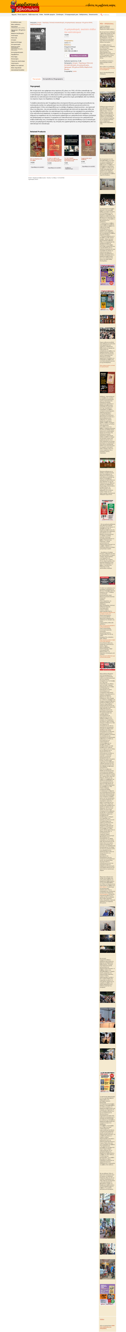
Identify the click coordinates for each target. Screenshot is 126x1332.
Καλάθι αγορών (49, 14)
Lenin (74, 71)
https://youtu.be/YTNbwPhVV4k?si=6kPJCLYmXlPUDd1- (107, 613)
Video (41, 14)
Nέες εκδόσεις (15, 24)
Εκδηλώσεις (83, 14)
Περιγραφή (36, 79)
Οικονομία (14, 35)
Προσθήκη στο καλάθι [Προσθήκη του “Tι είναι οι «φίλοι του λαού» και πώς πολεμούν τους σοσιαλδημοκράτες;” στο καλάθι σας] (54, 168)
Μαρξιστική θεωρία (17, 33)
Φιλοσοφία (14, 59)
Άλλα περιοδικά (16, 68)
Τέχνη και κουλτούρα (18, 61)
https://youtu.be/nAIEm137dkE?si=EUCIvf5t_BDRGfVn (107, 640)
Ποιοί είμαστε (22, 14)
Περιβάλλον (15, 54)
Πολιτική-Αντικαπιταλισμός (56, 22)
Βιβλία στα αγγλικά (17, 65)
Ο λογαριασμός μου (71, 14)
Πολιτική (14, 38)
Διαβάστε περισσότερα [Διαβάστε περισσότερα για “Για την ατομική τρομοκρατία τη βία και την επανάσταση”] (69, 168)
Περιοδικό (18, 27)
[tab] (36, 79)
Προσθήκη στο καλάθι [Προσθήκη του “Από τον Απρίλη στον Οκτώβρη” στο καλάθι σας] (37, 167)
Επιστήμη (14, 57)
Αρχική (14, 14)
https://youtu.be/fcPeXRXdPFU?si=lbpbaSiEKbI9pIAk (107, 626)
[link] (103, 887)
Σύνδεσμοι (60, 14)
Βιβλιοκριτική (33, 14)
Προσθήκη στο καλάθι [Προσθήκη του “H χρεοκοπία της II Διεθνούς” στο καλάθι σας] (88, 166)
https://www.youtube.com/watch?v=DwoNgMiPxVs (107, 68)
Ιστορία (13, 40)
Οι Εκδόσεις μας (16, 22)
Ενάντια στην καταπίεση (17, 48)
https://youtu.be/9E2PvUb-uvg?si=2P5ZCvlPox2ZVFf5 (107, 656)
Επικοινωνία (93, 14)
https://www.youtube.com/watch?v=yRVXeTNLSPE (107, 366)
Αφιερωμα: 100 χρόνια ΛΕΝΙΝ (18, 30)
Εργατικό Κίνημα (16, 42)
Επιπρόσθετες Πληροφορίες (53, 79)
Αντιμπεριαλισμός (17, 52)
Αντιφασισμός (15, 44)
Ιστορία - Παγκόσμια (43, 22)
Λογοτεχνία (15, 63)
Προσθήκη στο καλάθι (79, 56)
